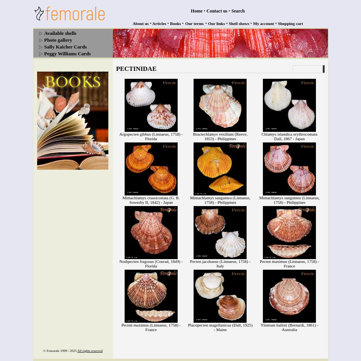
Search (238, 11)
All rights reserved (90, 351)
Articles (159, 23)
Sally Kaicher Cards (65, 47)
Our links (216, 23)
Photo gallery (58, 40)
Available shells (60, 33)
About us (141, 23)
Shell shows (239, 23)
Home (197, 11)
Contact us (216, 11)
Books (175, 23)
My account (263, 23)
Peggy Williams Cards (67, 53)
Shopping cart (290, 23)
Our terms (194, 23)
